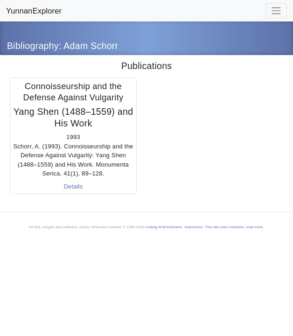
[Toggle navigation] (276, 11)
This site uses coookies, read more (234, 227)
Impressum (193, 227)
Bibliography (33, 46)
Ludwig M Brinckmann (164, 227)
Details (73, 186)
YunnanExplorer (34, 11)
